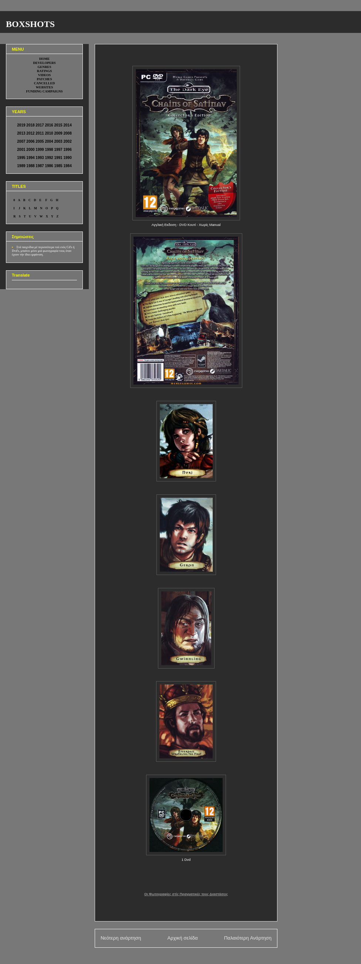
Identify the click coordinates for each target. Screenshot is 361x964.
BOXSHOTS (30, 24)
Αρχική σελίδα (182, 938)
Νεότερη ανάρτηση (121, 938)
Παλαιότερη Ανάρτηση (247, 938)
